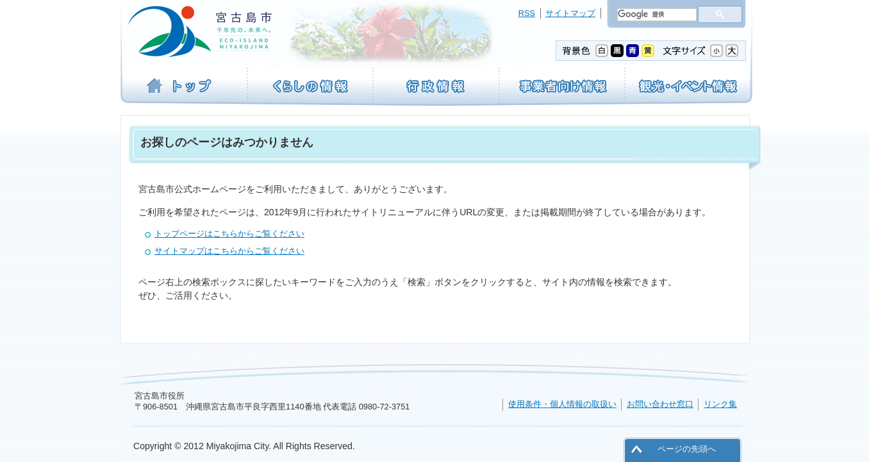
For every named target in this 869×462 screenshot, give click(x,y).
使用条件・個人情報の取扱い (562, 404)
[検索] (655, 15)
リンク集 (720, 404)
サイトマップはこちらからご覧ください (229, 251)
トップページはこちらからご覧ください (229, 233)
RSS (526, 13)
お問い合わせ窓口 (660, 404)
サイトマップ (570, 13)
